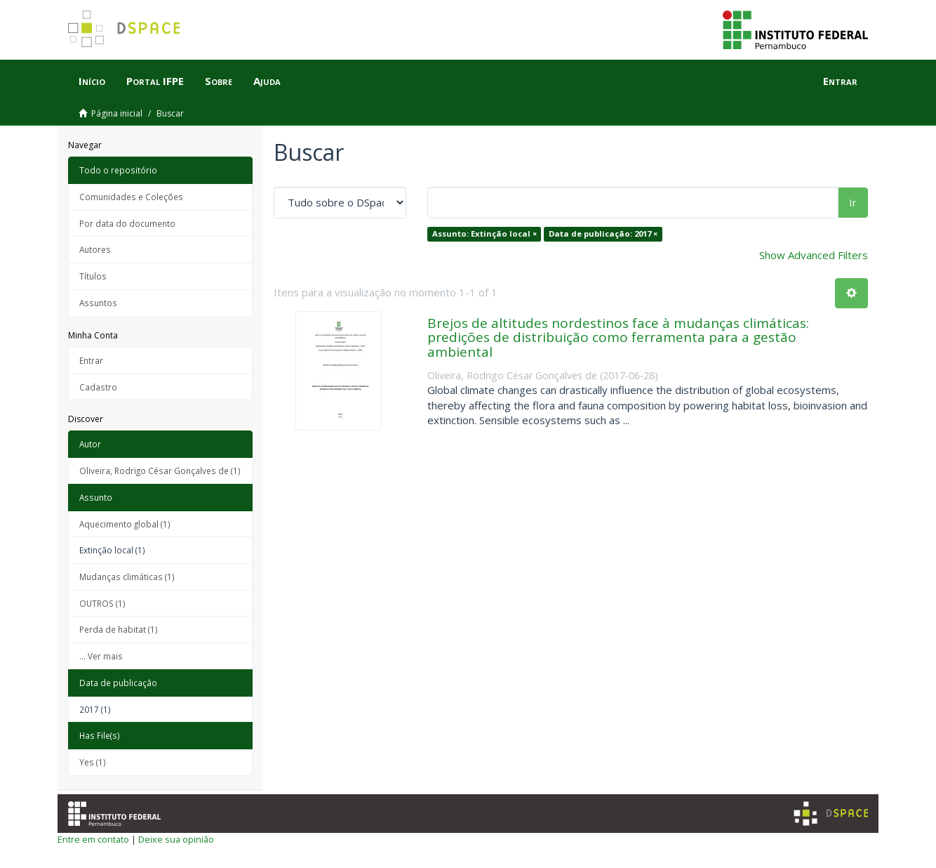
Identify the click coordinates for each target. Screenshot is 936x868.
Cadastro (98, 387)
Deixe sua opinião (176, 839)
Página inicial (116, 113)
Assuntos (98, 302)
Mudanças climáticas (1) (127, 576)
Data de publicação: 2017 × (603, 233)
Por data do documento (127, 223)
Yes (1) (92, 762)
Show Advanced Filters (813, 255)
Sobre (218, 81)
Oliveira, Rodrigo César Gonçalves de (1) (160, 470)
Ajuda (267, 81)
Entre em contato (93, 839)
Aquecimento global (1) (125, 524)
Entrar (91, 360)
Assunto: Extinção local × (484, 233)
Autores (95, 249)
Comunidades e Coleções (131, 196)
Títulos (93, 276)
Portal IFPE (155, 81)
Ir (853, 202)
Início (92, 81)
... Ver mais (101, 656)
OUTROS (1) (102, 603)
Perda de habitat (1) (118, 629)
